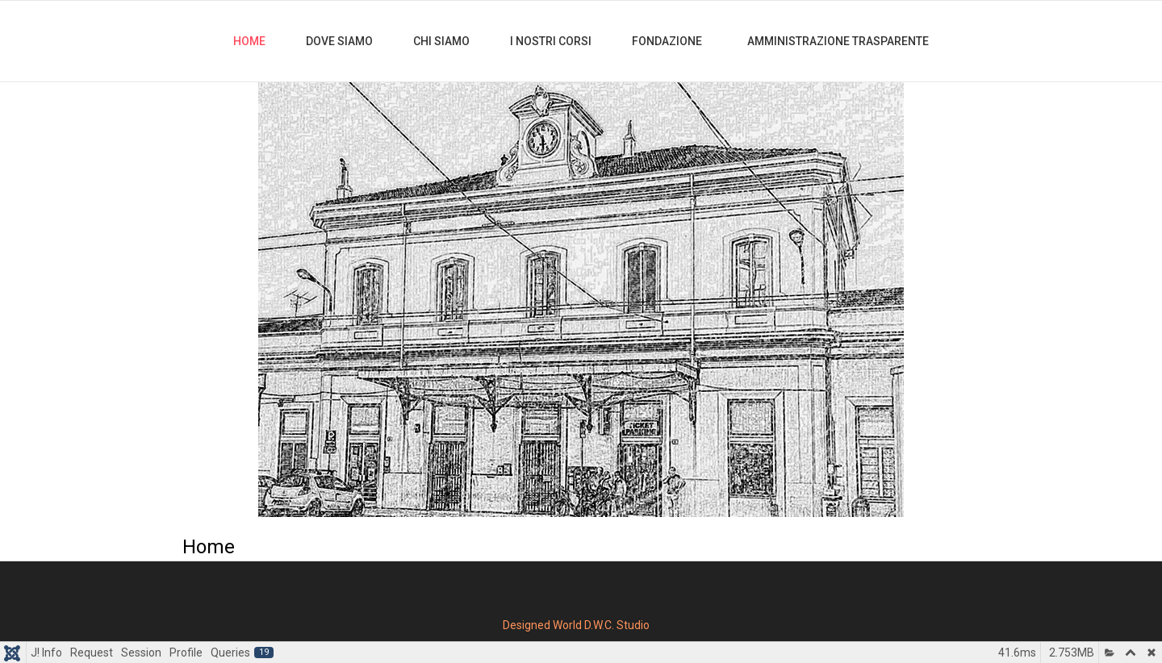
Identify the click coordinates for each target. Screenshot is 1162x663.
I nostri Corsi (550, 41)
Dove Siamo (339, 41)
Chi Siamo (441, 41)
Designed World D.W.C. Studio (576, 625)
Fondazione (668, 41)
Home (249, 41)
